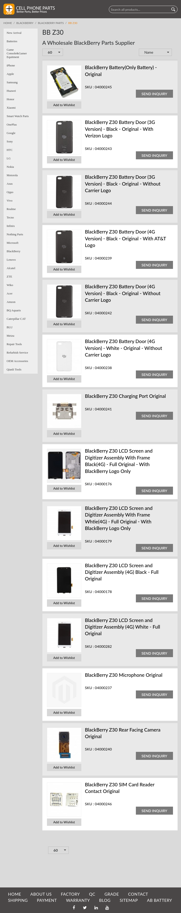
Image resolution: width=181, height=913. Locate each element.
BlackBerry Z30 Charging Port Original (125, 396)
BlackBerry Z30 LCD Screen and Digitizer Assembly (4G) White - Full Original (122, 626)
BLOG (105, 900)
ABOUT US (41, 894)
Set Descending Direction (175, 52)
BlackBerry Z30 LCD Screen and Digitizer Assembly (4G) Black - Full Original (122, 572)
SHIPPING (18, 900)
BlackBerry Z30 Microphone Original (123, 675)
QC (92, 894)
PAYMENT (47, 900)
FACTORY (70, 894)
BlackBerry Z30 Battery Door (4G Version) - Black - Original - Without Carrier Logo (123, 293)
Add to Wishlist (64, 105)
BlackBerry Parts (51, 23)
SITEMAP (129, 900)
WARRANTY (78, 900)
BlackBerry (24, 23)
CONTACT (138, 894)
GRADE (111, 894)
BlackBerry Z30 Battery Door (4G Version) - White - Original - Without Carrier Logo (123, 347)
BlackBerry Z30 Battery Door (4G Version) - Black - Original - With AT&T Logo (125, 238)
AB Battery (159, 900)
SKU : (89, 87)
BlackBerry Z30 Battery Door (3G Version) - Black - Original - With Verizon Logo (120, 128)
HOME (14, 894)
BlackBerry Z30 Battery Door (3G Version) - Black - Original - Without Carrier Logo (123, 183)
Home (7, 23)
